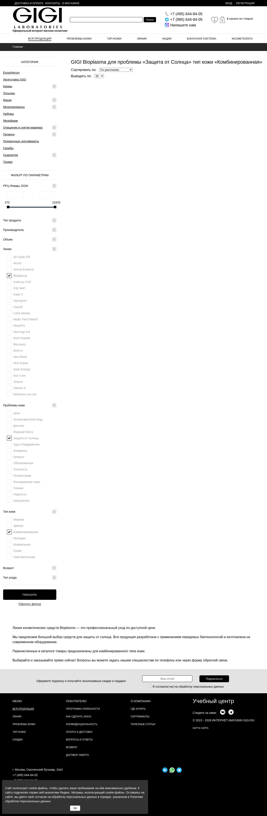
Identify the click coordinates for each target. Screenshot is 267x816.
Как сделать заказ (78, 716)
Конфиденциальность (81, 724)
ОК (75, 808)
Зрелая (18, 525)
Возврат (71, 747)
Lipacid (18, 307)
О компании (141, 701)
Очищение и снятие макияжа (22, 127)
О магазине (70, 3)
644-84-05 (186, 14)
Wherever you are (25, 394)
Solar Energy (21, 369)
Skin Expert (20, 363)
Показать (30, 594)
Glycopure (20, 300)
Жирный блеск (23, 432)
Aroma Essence (23, 269)
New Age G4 (21, 332)
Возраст (29, 568)
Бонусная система (201, 38)
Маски (7, 100)
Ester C (18, 294)
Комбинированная (25, 532)
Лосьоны (9, 93)
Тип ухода (29, 577)
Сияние (18, 488)
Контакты (52, 3)
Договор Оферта (77, 755)
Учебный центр (213, 701)
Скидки (18, 739)
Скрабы (8, 148)
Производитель (29, 230)
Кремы (7, 86)
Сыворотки (10, 155)
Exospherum (11, 72)
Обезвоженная (23, 463)
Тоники (8, 162)
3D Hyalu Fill (21, 257)
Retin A (18, 350)
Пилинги (9, 134)
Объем (29, 239)
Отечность (20, 469)
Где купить (138, 708)
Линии (142, 38)
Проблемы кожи (79, 38)
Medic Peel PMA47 (25, 319)
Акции (166, 38)
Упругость (20, 494)
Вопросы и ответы (79, 739)
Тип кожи (114, 38)
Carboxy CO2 (22, 282)
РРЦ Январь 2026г (29, 186)
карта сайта (200, 728)
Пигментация (22, 475)
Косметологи (242, 38)
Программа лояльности (83, 708)
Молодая (19, 538)
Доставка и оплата (29, 3)
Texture (18, 381)
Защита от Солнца (26, 438)
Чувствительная (24, 557)
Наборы (8, 113)
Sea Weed (20, 356)
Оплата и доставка (79, 731)
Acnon (17, 263)
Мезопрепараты (14, 107)
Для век (18, 425)
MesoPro (19, 325)
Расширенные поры (26, 482)
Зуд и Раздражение (26, 444)
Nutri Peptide (21, 338)
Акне (16, 413)
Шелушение (21, 500)
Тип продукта (29, 220)
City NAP (19, 288)
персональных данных (208, 686)
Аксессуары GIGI (14, 79)
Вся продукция (39, 38)
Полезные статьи (143, 724)
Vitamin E (19, 388)
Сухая (17, 550)
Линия (29, 249)
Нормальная (21, 544)
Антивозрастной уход (27, 419)
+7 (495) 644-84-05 (25, 775)
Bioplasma (20, 275)
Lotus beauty (21, 313)
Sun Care (19, 375)
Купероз (18, 457)
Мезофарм (10, 120)
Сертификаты (140, 716)
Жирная (18, 519)
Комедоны (20, 450)
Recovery (19, 344)
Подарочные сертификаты (21, 141)
